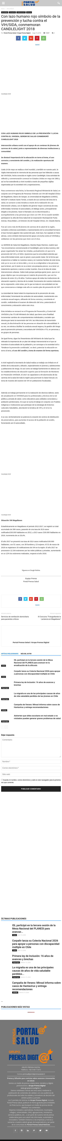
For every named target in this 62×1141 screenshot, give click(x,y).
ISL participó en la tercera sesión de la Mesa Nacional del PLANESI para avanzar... (34, 928)
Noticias (29, 12)
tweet (37, 45)
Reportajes (5, 688)
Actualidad (5, 12)
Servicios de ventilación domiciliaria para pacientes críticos (15, 618)
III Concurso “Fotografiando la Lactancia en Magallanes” (49, 618)
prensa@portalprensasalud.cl (34, 1074)
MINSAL (4, 710)
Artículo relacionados (9, 654)
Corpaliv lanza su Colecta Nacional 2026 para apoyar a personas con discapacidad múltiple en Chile (35, 944)
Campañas (12, 12)
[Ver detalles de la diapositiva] (31, 113)
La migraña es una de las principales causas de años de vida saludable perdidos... (33, 970)
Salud (3, 665)
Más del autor (26, 654)
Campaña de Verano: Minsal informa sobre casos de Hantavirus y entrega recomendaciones (36, 986)
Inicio (3, 9)
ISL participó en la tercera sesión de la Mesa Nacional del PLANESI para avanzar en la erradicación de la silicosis (33, 662)
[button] (59, 3)
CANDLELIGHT (21, 12)
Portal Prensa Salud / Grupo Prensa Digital (17, 33)
